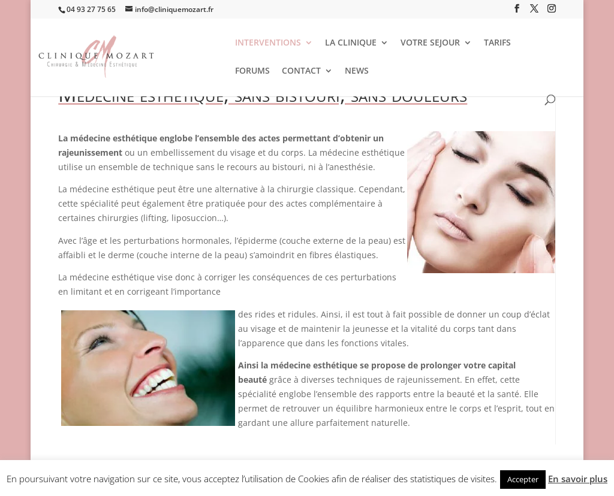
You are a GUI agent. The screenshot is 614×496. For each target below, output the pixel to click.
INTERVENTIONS (268, 43)
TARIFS (497, 43)
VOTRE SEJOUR (430, 43)
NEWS (357, 71)
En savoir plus (577, 479)
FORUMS (252, 71)
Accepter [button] (522, 479)
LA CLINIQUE (351, 43)
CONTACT (301, 71)
